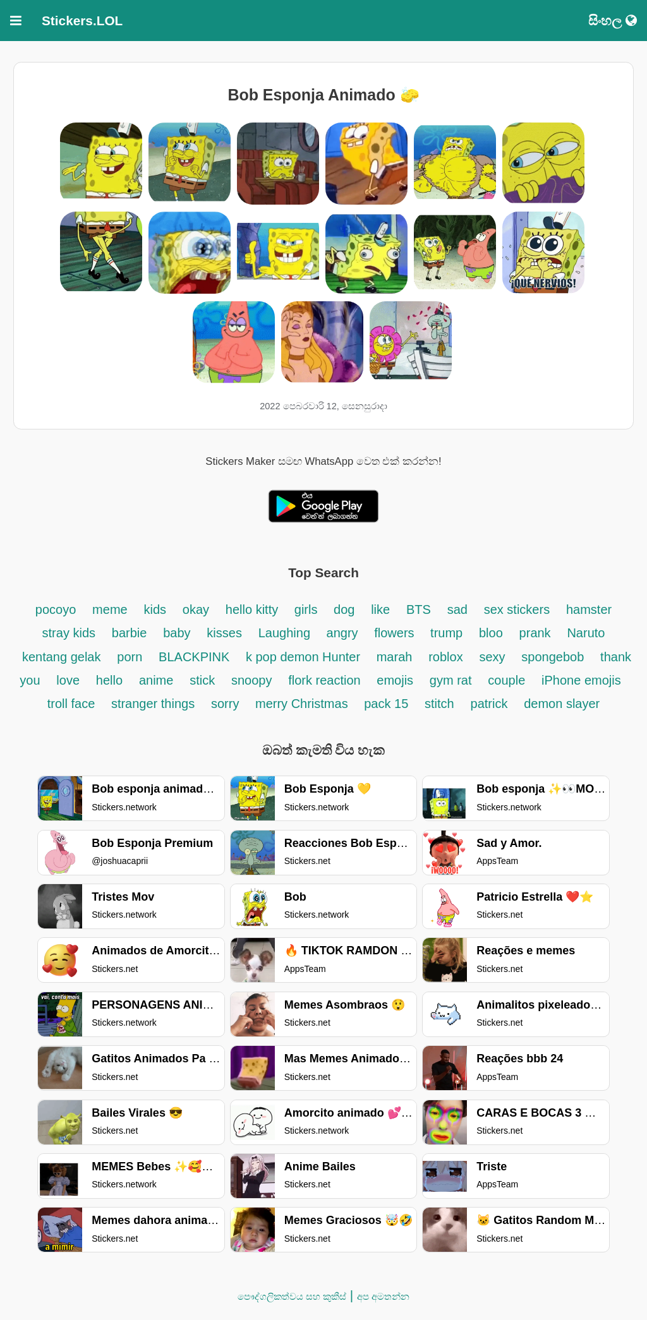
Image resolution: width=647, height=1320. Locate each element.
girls (307, 609)
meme (110, 609)
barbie (129, 633)
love (68, 680)
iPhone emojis (581, 680)
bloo (491, 633)
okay (196, 609)
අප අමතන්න (383, 1296)
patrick (489, 704)
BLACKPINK (196, 657)
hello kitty (254, 609)
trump (446, 633)
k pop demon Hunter (305, 657)
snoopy (251, 680)
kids (154, 609)
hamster (589, 609)
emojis (395, 680)
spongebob (552, 657)
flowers (396, 633)
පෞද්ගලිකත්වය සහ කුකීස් (292, 1296)
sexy (492, 657)
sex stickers (517, 609)
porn (129, 657)
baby (176, 633)
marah (395, 657)
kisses (224, 633)
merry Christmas (303, 704)
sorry (227, 704)
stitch (439, 704)
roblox (445, 657)
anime (156, 680)
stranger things (153, 704)
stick (202, 680)
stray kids (68, 633)
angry (344, 633)
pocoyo (55, 609)
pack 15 (386, 704)
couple (506, 680)
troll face (73, 704)
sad (457, 609)
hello (109, 680)
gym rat (451, 680)
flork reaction (326, 680)
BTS (418, 609)
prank (535, 633)
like (380, 609)
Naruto (586, 633)
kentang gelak (61, 657)
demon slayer (562, 704)
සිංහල (612, 20)
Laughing (286, 633)
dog (344, 609)
